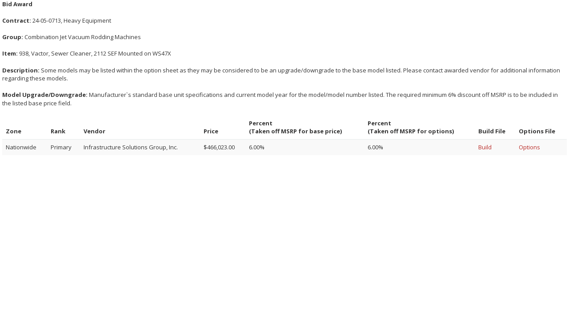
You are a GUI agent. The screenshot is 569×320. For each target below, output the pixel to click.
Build (485, 147)
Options (529, 147)
